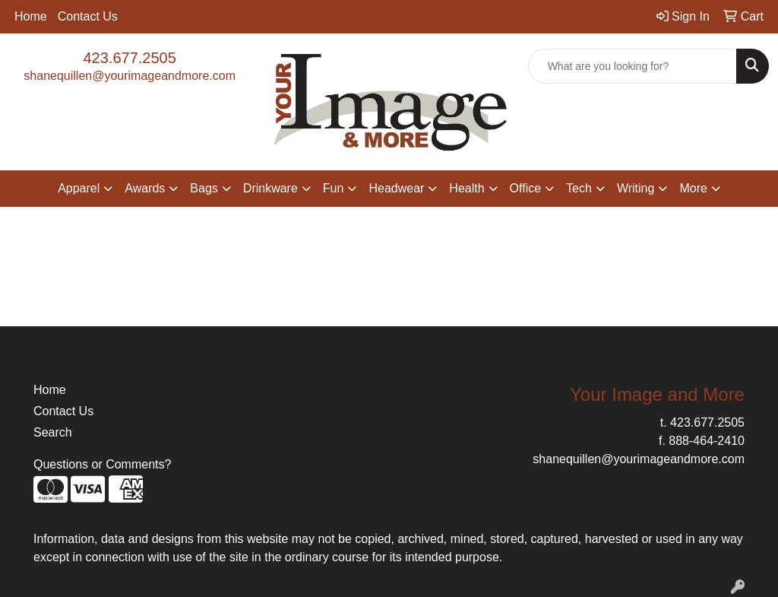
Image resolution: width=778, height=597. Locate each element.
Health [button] (466, 188)
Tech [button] (579, 188)
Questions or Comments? (102, 464)
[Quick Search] (632, 66)
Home (30, 16)
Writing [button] (636, 188)
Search (52, 432)
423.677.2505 (129, 57)
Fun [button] (333, 188)
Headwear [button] (396, 188)
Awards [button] (145, 188)
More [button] (693, 188)
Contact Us (88, 16)
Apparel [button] (79, 188)
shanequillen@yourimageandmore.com (130, 75)
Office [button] (526, 188)
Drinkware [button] (270, 188)
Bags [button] (203, 188)
